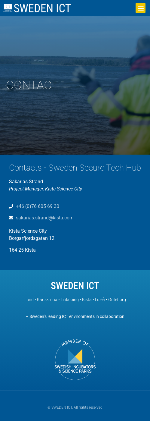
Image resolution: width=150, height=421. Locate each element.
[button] (140, 8)
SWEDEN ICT (75, 285)
